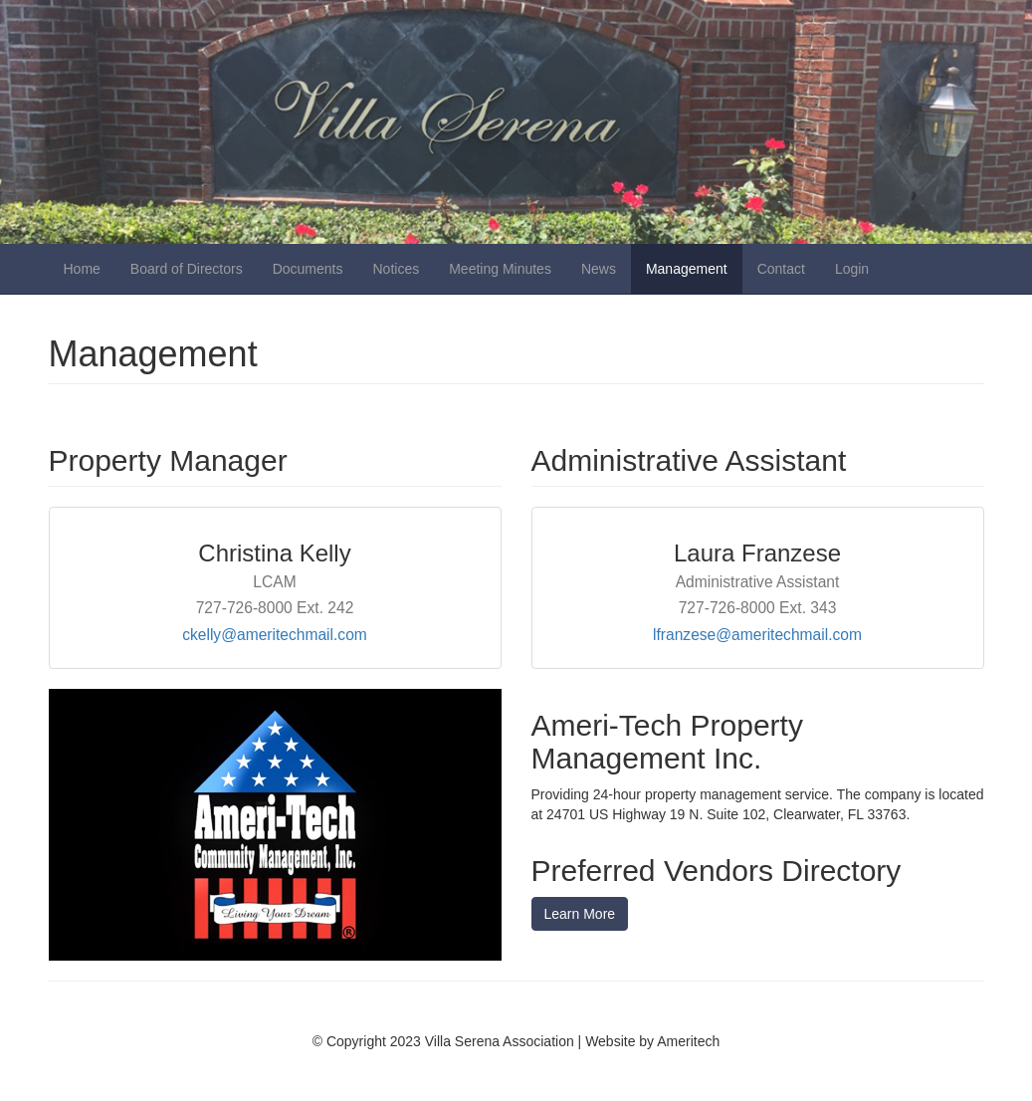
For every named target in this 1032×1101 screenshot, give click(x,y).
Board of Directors (186, 269)
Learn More (580, 914)
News (598, 269)
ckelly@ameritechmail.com (274, 634)
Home (82, 269)
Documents (308, 269)
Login (852, 269)
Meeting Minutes (500, 269)
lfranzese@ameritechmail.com (757, 634)
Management (686, 269)
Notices (396, 269)
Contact (781, 269)
